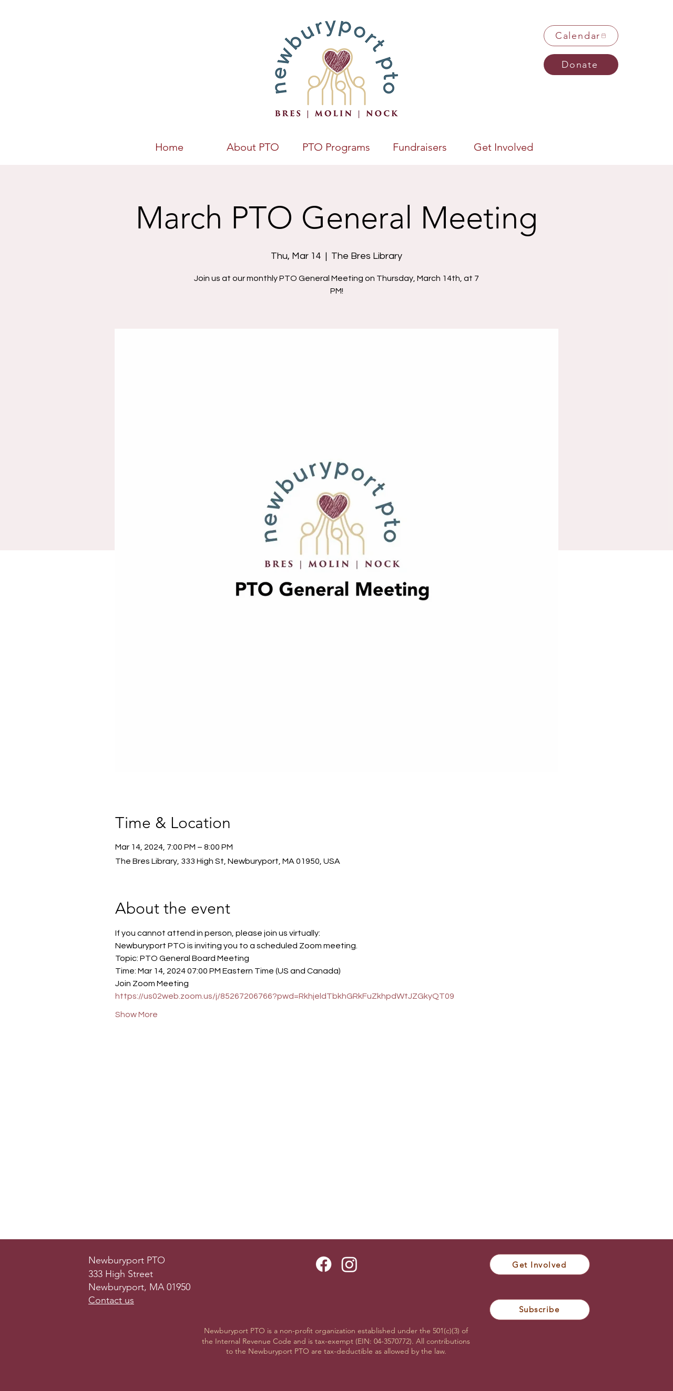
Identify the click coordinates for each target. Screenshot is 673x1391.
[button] (252, 146)
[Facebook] (323, 1264)
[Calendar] (581, 35)
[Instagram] (349, 1264)
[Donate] (581, 64)
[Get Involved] (540, 1264)
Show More (136, 1014)
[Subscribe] (540, 1309)
